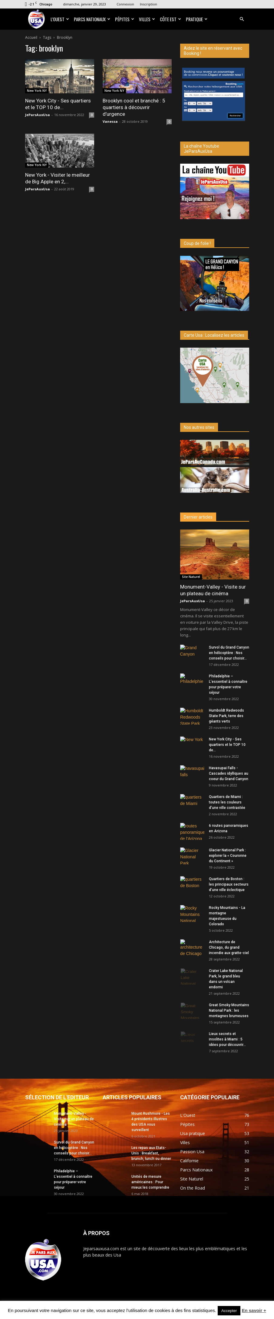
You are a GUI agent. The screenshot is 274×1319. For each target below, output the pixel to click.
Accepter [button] (229, 1310)
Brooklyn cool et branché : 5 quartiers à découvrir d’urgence (134, 107)
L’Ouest (60, 19)
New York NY (37, 90)
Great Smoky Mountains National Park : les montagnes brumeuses (229, 1010)
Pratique (196, 19)
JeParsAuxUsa (37, 114)
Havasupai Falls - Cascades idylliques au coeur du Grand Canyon (228, 773)
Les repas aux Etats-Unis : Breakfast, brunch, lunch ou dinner (151, 1153)
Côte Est (170, 19)
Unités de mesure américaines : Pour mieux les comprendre (150, 1182)
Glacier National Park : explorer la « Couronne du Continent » (227, 855)
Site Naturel (191, 577)
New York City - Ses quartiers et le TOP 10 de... (227, 744)
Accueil (31, 37)
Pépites (124, 19)
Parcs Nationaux (92, 19)
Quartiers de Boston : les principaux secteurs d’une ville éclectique (229, 884)
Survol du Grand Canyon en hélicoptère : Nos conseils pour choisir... (229, 652)
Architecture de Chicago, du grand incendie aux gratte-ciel (229, 947)
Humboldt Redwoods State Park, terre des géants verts (226, 715)
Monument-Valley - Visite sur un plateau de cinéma (74, 1119)
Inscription (148, 4)
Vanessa (110, 121)
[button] (242, 19)
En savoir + (254, 1310)
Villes (147, 19)
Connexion (125, 4)
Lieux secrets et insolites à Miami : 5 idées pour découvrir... (227, 1039)
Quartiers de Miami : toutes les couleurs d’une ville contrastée (227, 802)
